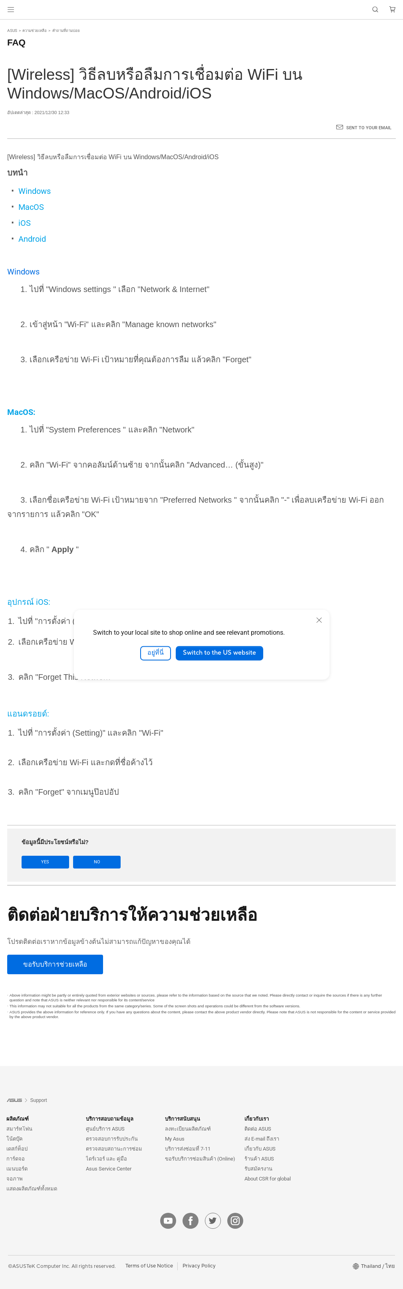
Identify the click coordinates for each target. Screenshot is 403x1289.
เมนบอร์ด (17, 1168)
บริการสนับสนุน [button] (182, 1118)
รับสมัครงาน (258, 1168)
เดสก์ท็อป (17, 1148)
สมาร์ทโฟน (19, 1128)
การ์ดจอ (15, 1158)
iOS (24, 223)
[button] (10, 9)
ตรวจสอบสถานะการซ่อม (114, 1148)
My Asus (175, 1138)
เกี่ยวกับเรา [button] (256, 1118)
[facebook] (191, 1221)
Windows (34, 191)
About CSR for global (267, 1178)
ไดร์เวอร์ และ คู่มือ (106, 1158)
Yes (44, 862)
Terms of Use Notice (149, 1266)
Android (32, 239)
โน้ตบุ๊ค (14, 1138)
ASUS (12, 30)
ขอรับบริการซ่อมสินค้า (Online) (200, 1158)
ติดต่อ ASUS (257, 1128)
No (92, 862)
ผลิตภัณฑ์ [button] (17, 1118)
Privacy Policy (199, 1266)
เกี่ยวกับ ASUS (260, 1148)
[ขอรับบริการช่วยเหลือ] (55, 964)
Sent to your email (368, 127)
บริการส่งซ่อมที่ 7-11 (187, 1148)
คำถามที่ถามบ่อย (66, 30)
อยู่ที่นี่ (155, 653)
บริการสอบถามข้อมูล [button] (109, 1118)
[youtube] (168, 1221)
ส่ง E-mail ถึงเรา (261, 1138)
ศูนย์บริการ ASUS (105, 1128)
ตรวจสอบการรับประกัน (112, 1138)
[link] (201, 10)
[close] (319, 620)
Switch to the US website (219, 653)
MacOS (31, 207)
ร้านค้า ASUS (259, 1158)
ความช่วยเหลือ (34, 30)
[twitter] (213, 1221)
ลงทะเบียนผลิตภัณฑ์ (188, 1128)
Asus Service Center (108, 1168)
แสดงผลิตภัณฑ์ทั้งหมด (31, 1188)
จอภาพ (14, 1178)
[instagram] (235, 1221)
